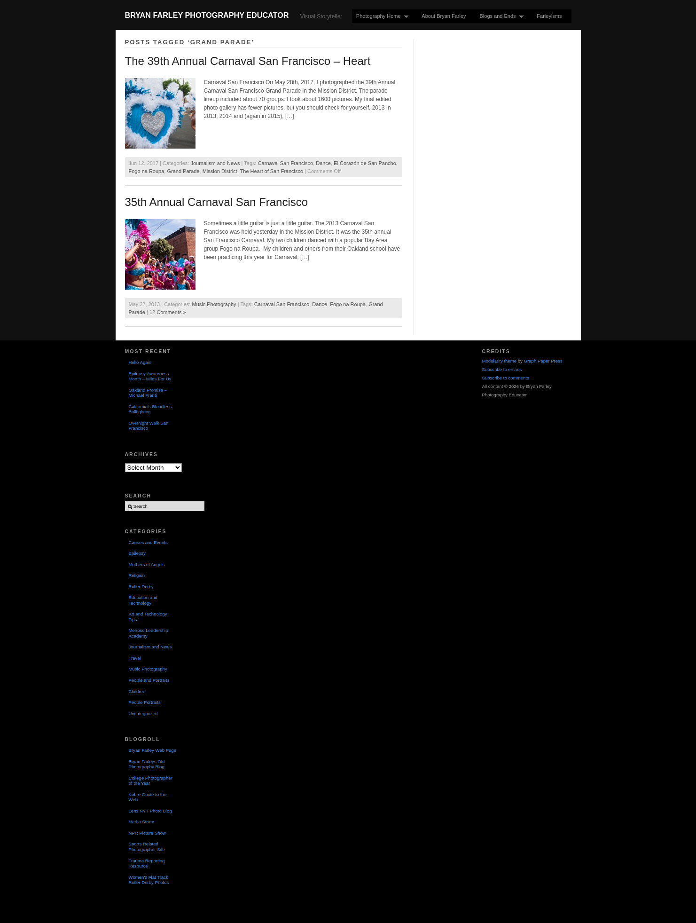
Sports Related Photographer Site (147, 846)
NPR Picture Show (147, 833)
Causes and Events (148, 542)
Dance (323, 163)
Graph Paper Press (543, 360)
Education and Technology (143, 600)
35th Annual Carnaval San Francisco (216, 202)
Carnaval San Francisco (285, 163)
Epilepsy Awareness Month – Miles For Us (150, 376)
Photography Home (380, 16)
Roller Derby (141, 586)
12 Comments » (167, 312)
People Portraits (145, 702)
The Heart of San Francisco (272, 171)
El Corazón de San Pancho (365, 163)
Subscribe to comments (505, 377)
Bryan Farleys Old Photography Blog (147, 764)
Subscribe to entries (502, 369)
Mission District (220, 171)
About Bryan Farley (444, 16)
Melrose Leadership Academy (148, 633)
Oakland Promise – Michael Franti (148, 392)
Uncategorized (143, 713)
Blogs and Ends (500, 16)
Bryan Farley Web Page (153, 750)
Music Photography (214, 304)
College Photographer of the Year (150, 780)
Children (137, 691)
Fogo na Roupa (146, 171)
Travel (135, 658)
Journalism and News (215, 163)
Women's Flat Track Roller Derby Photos (149, 880)
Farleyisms (549, 16)
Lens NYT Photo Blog (150, 810)
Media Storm (141, 821)
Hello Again (140, 362)
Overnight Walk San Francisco (149, 425)
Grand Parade (183, 171)
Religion (137, 575)
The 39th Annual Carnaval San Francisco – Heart (248, 61)
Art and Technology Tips (148, 616)
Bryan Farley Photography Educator (207, 15)
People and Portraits (149, 680)
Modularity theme (499, 360)
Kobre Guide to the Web (148, 797)
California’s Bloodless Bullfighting (150, 409)
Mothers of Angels (147, 564)
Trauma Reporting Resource (147, 863)
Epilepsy (137, 553)
